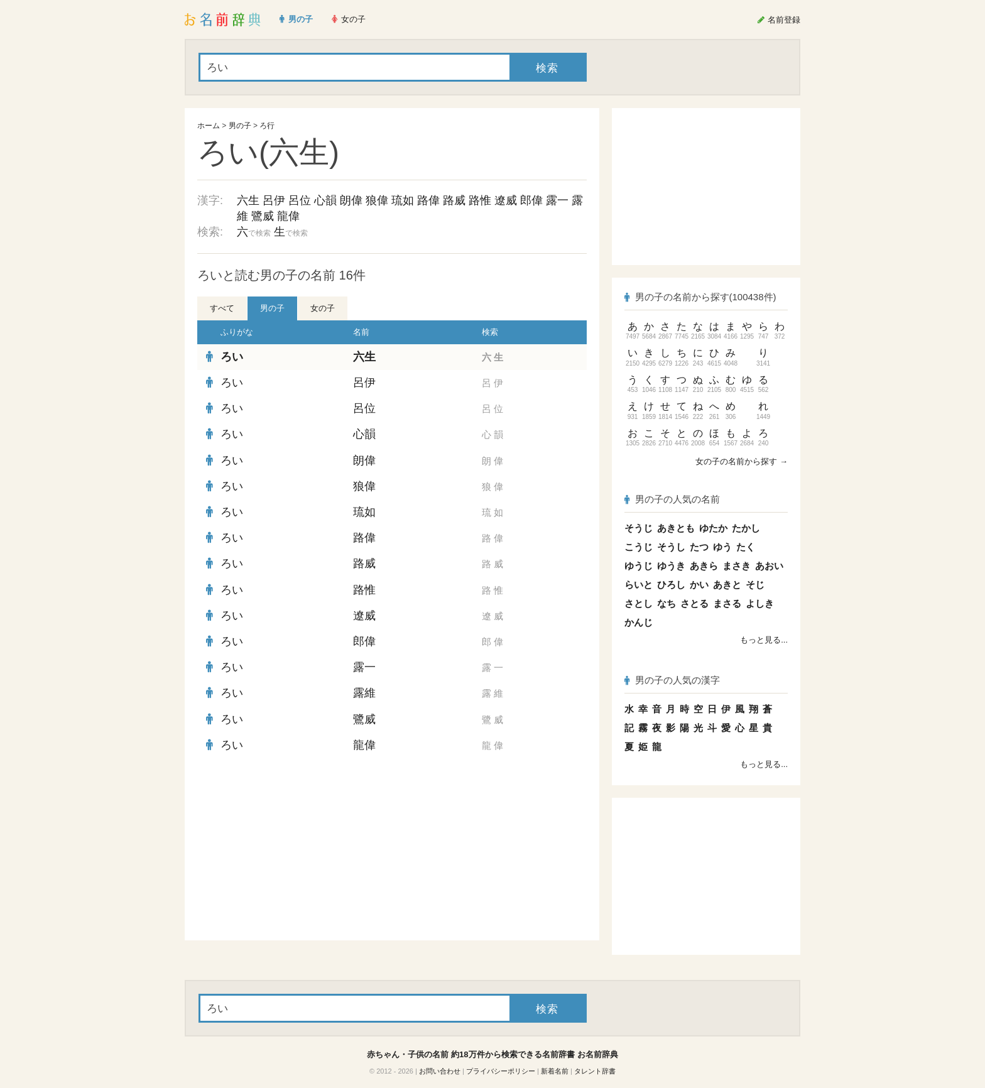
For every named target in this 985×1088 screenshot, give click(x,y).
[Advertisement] (291, 849)
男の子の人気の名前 (672, 499)
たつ (699, 546)
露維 (364, 693)
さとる (694, 603)
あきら (704, 565)
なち (666, 603)
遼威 (505, 200)
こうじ (638, 546)
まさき (736, 565)
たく (745, 546)
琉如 (402, 200)
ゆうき (671, 565)
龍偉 (288, 216)
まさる (727, 603)
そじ (755, 584)
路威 (454, 200)
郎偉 (531, 200)
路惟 (480, 200)
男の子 (240, 125)
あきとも (676, 528)
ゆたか (713, 528)
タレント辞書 (595, 1071)
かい (699, 584)
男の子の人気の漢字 (672, 680)
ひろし (671, 584)
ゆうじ (638, 565)
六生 (248, 200)
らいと (638, 584)
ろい (231, 357)
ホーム (208, 125)
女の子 (322, 308)
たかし (746, 528)
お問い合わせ (439, 1071)
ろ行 (267, 125)
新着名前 (555, 1071)
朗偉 (351, 200)
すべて (222, 308)
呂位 (299, 200)
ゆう (722, 546)
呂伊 (274, 200)
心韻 (325, 200)
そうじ (638, 528)
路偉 (428, 200)
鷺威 (262, 216)
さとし (638, 603)
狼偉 (377, 200)
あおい (769, 565)
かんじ (638, 622)
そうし (671, 546)
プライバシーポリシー (500, 1071)
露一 (557, 200)
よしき (760, 603)
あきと (727, 584)
